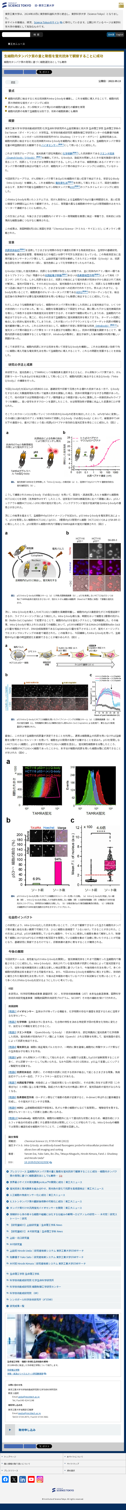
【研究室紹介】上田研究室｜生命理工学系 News (36, 1224)
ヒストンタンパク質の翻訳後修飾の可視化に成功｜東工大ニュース (46, 1201)
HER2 (82, 292)
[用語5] (12, 1057)
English (119, 34)
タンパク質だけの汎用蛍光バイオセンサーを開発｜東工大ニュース (46, 1207)
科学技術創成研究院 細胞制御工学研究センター (35, 1286)
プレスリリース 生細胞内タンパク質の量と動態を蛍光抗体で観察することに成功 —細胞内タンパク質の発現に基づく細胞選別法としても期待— (63, 1174)
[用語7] (12, 1082)
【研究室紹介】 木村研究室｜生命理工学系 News (36, 1231)
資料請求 (71, 1470)
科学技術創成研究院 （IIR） (25, 1293)
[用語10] (13, 1118)
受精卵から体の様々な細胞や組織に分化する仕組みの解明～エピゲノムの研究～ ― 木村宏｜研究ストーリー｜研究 (63, 1216)
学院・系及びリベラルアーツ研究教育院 (25, 1373)
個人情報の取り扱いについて (17, 1463)
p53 (75, 187)
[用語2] (12, 1021)
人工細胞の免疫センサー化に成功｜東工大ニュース (37, 1195)
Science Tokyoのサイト (46, 22)
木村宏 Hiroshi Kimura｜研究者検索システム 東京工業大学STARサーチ (48, 1263)
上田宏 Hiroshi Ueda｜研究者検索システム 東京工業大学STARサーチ (47, 1250)
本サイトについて (75, 1456)
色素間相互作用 (88, 275)
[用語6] (12, 1072)
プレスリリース (11, 1470)
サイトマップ (73, 1463)
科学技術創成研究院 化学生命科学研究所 (32, 1280)
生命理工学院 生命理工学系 (24, 1273)
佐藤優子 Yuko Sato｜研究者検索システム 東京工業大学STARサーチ (47, 1257)
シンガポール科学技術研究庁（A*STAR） (32, 1299)
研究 (13, 82)
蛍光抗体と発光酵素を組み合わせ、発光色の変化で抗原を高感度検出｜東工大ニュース (57, 1188)
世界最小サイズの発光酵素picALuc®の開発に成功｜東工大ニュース (46, 1182)
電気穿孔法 (64, 182)
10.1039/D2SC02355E (36, 1162)
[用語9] (12, 1107)
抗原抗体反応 (15, 250)
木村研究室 (16, 1244)
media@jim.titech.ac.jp (29, 1413)
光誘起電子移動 (56, 275)
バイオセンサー (52, 145)
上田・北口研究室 (19, 1237)
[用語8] (12, 1097)
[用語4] (12, 1047)
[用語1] (12, 1011)
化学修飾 (70, 153)
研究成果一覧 (17, 1306)
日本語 (111, 34)
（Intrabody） (105, 325)
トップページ (10, 1456)
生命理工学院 (13, 1369)
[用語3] (12, 1032)
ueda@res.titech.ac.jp (29, 1396)
